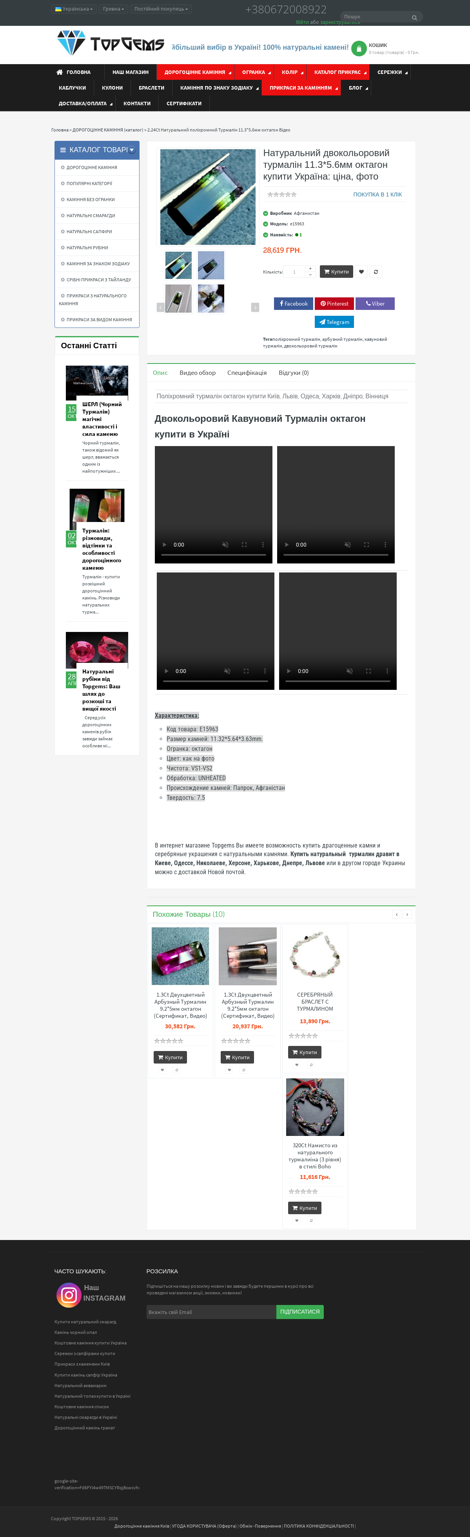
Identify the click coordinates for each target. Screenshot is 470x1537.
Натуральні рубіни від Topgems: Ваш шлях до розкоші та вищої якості (101, 690)
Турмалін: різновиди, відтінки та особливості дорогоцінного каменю (101, 549)
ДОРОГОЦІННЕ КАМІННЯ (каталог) (108, 130)
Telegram (334, 322)
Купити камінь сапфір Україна (85, 1375)
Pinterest (334, 303)
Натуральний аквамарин (80, 1385)
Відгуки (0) (294, 372)
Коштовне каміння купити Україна (90, 1343)
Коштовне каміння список (81, 1406)
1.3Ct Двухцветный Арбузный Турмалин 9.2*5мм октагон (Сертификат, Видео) (180, 1005)
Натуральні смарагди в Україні (85, 1417)
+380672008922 (286, 9)
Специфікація (247, 372)
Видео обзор (198, 372)
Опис (160, 372)
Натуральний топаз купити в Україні (92, 1396)
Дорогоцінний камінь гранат (84, 1428)
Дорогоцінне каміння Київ (141, 1526)
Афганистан (306, 213)
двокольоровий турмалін (311, 346)
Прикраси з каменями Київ (82, 1364)
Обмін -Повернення (260, 1526)
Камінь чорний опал (75, 1332)
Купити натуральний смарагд (85, 1322)
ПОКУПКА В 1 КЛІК (378, 194)
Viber (375, 303)
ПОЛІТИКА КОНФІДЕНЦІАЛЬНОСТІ (319, 1526)
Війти (302, 21)
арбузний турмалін (342, 339)
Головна (60, 130)
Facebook (294, 303)
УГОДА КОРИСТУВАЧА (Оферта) (204, 1526)
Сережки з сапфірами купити (84, 1353)
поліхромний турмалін (296, 339)
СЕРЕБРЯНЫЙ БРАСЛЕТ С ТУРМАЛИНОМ (315, 1001)
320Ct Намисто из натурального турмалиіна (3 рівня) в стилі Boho (315, 1156)
